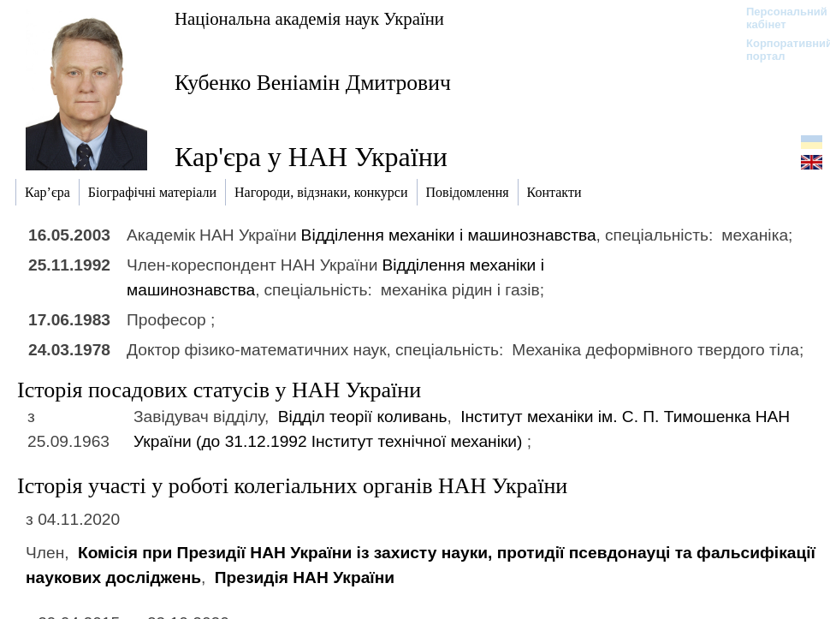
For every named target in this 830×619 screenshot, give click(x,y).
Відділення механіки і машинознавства (448, 235)
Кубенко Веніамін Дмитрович (313, 82)
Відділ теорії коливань (363, 417)
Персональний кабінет (778, 18)
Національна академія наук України (309, 18)
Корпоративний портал (778, 49)
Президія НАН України (304, 577)
